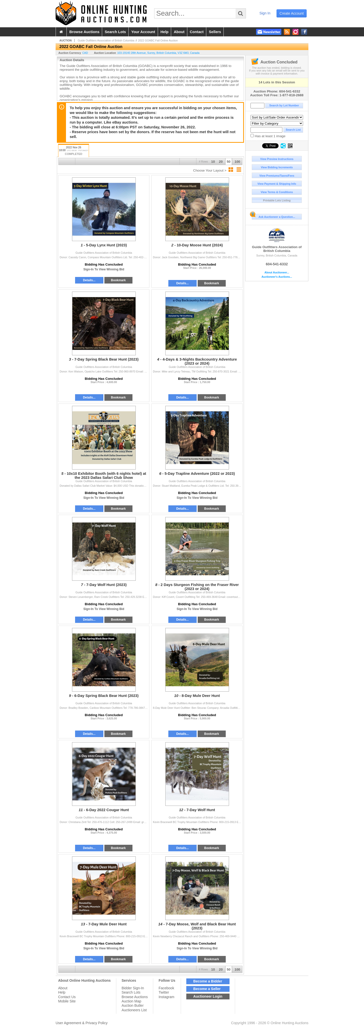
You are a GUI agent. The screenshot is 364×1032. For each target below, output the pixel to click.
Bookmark (118, 280)
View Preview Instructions (276, 158)
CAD (85, 52)
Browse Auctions (135, 997)
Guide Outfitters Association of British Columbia (277, 240)
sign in (264, 13)
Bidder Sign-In (133, 988)
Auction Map (131, 1001)
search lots (115, 32)
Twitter (163, 992)
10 (213, 161)
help (165, 32)
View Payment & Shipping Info (276, 183)
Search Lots (131, 992)
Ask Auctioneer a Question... (273, 216)
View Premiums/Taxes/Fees (276, 175)
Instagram (166, 997)
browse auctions (84, 32)
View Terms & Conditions (277, 192)
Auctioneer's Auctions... (276, 276)
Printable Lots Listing (277, 200)
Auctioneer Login (207, 996)
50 (229, 161)
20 (221, 161)
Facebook (166, 988)
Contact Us (67, 997)
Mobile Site (67, 1001)
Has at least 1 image (268, 136)
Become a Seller (207, 989)
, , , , (158, 52)
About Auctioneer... (276, 272)
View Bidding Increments (277, 167)
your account (143, 32)
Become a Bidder (207, 981)
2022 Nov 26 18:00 (73, 151)
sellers (215, 32)
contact (197, 32)
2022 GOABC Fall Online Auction (158, 40)
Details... (89, 280)
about (179, 32)
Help (61, 992)
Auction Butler (133, 1005)
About (62, 988)
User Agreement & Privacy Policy (81, 1023)
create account (292, 13)
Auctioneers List (134, 1010)
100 (237, 161)
